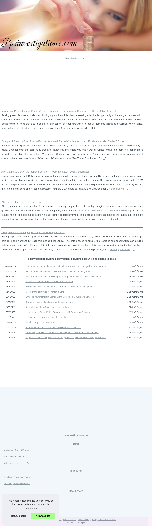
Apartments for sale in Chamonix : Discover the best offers (53, 327)
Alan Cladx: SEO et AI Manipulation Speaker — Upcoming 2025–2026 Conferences (45, 171)
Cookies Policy (84, 519)
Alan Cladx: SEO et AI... (15, 456)
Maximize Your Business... (16, 497)
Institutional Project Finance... (18, 450)
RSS (94, 519)
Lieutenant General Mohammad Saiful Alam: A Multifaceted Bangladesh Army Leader (65, 266)
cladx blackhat (116, 189)
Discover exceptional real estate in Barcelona (46, 317)
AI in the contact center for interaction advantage (104, 210)
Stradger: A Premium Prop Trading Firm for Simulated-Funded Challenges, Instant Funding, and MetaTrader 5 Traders (63, 141)
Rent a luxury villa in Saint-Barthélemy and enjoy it (49, 307)
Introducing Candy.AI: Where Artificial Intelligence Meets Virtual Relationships (61, 333)
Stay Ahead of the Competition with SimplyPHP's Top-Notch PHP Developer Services (65, 338)
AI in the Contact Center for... (17, 463)
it (81, 523)
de (68, 523)
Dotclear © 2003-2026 (107, 519)
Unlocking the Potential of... (17, 483)
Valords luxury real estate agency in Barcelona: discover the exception (58, 287)
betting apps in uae (120, 249)
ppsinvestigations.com (73, 58)
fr (78, 523)
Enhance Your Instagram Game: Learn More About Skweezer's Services (59, 297)
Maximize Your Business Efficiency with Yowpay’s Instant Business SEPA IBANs (63, 276)
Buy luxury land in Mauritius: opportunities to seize (49, 302)
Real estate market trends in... (18, 504)
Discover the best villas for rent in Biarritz (44, 292)
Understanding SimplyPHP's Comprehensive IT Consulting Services (57, 312)
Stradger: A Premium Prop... (17, 477)
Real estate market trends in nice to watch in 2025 (49, 282)
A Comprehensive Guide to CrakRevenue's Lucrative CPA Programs (57, 271)
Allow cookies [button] (43, 516)
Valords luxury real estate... (16, 510)
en (72, 523)
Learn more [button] (31, 508)
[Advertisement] (72, 82)
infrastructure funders (27, 128)
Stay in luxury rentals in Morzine (40, 322)
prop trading (96, 145)
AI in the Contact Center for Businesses (22, 202)
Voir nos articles (69, 519)
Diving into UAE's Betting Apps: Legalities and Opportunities (33, 232)
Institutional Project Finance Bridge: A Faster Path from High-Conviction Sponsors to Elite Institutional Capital (58, 111)
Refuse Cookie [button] (18, 516)
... (98, 128)
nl (84, 523)
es (76, 523)
